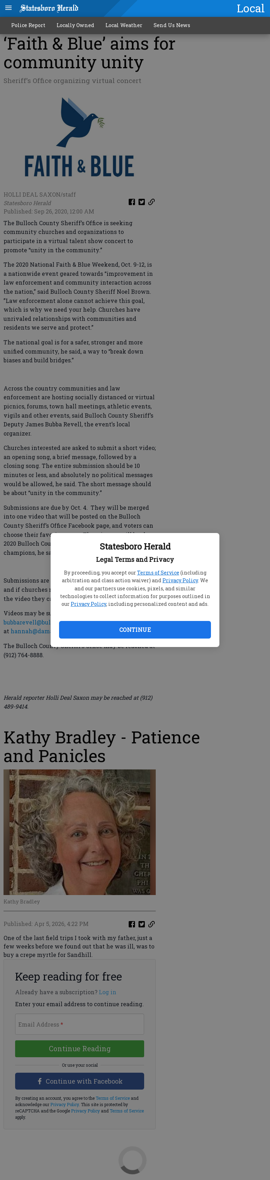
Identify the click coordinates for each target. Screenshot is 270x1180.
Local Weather (123, 25)
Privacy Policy (180, 580)
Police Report (28, 25)
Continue (135, 629)
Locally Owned (75, 25)
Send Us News (172, 25)
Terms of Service (158, 572)
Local (251, 8)
